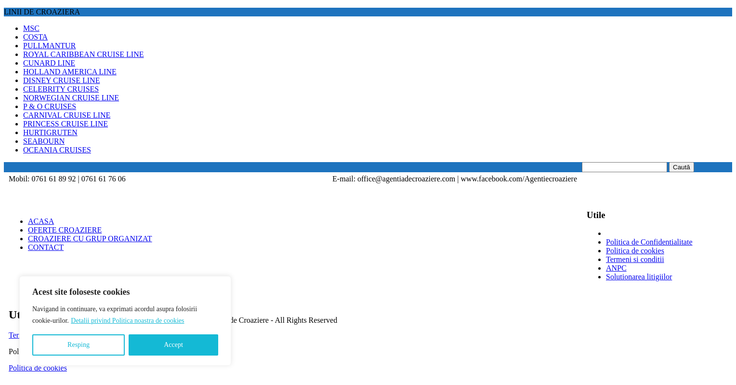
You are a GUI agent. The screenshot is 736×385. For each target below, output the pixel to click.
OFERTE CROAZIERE (65, 230)
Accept (173, 344)
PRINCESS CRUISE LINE (65, 124)
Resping (78, 344)
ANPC (616, 268)
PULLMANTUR (49, 45)
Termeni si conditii (635, 259)
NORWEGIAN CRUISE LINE (71, 98)
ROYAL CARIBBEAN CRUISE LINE (83, 54)
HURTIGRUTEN (50, 132)
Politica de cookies (635, 251)
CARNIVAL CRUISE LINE (66, 115)
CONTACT (46, 247)
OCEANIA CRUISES (57, 150)
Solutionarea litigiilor (639, 277)
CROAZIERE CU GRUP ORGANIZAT (90, 238)
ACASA (41, 221)
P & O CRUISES (49, 106)
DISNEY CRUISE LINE (61, 80)
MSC (31, 28)
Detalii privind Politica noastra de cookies (127, 320)
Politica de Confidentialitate (649, 242)
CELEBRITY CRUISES (61, 89)
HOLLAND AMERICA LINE (70, 72)
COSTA (35, 37)
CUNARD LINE (49, 63)
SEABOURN (44, 141)
